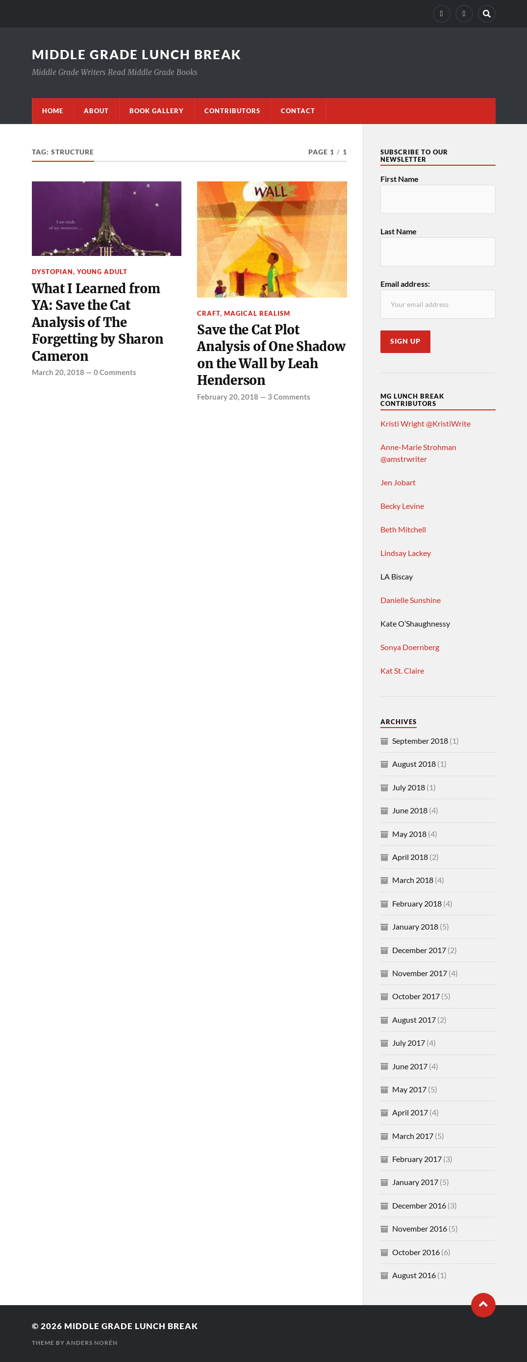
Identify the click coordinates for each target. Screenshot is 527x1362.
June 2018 (409, 810)
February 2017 (417, 1158)
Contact (298, 111)
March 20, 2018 (58, 372)
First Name (399, 178)
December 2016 (419, 1205)
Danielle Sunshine (410, 600)
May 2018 (409, 833)
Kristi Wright (402, 423)
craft (208, 313)
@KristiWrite (448, 423)
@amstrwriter (403, 458)
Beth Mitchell (403, 529)
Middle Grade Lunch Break (137, 54)
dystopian (52, 272)
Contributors (232, 111)
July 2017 (408, 1042)
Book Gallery (156, 111)
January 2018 (415, 926)
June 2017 (409, 1066)
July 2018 (408, 787)
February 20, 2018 (227, 396)
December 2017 (419, 950)
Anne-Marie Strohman (418, 447)
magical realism (257, 313)
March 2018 (412, 879)
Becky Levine (402, 505)
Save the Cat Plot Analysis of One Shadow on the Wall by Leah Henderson (271, 355)
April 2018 (410, 856)
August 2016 (414, 1275)
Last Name (398, 231)
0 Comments (115, 372)
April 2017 (410, 1112)
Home (52, 111)
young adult (102, 272)
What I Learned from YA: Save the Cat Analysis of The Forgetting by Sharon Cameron (98, 322)
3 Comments (289, 396)
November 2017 (419, 973)
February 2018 (417, 903)
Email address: (405, 283)
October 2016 (416, 1252)
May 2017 (409, 1089)
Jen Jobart (398, 482)
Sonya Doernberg (409, 647)
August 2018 (414, 763)
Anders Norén (92, 1342)
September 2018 (420, 740)
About (96, 111)
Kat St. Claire (402, 670)
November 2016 (419, 1228)
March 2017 (412, 1135)
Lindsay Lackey (405, 552)
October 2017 (416, 996)
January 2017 (415, 1181)
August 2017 (414, 1019)
